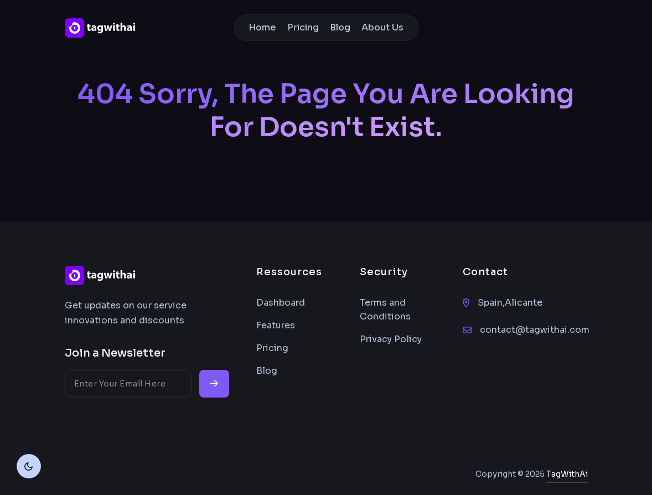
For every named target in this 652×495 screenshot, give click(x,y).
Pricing (303, 27)
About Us (382, 27)
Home (262, 27)
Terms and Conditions (385, 309)
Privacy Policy (391, 339)
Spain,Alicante (510, 302)
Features (275, 325)
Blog (340, 27)
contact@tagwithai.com (534, 330)
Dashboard (280, 302)
